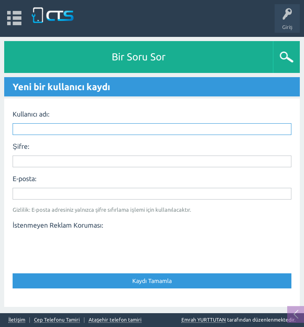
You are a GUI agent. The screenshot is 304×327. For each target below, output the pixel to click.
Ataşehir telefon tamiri (115, 319)
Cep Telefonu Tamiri (57, 319)
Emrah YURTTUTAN (203, 319)
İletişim (16, 319)
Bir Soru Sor (138, 56)
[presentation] (76, 248)
